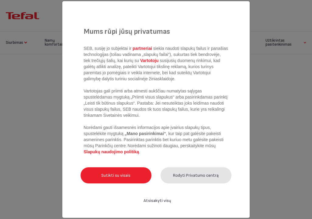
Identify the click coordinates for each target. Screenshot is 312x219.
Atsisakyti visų (157, 200)
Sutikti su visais (115, 175)
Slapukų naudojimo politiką (111, 151)
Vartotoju (149, 60)
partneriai (142, 48)
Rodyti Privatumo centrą (196, 175)
